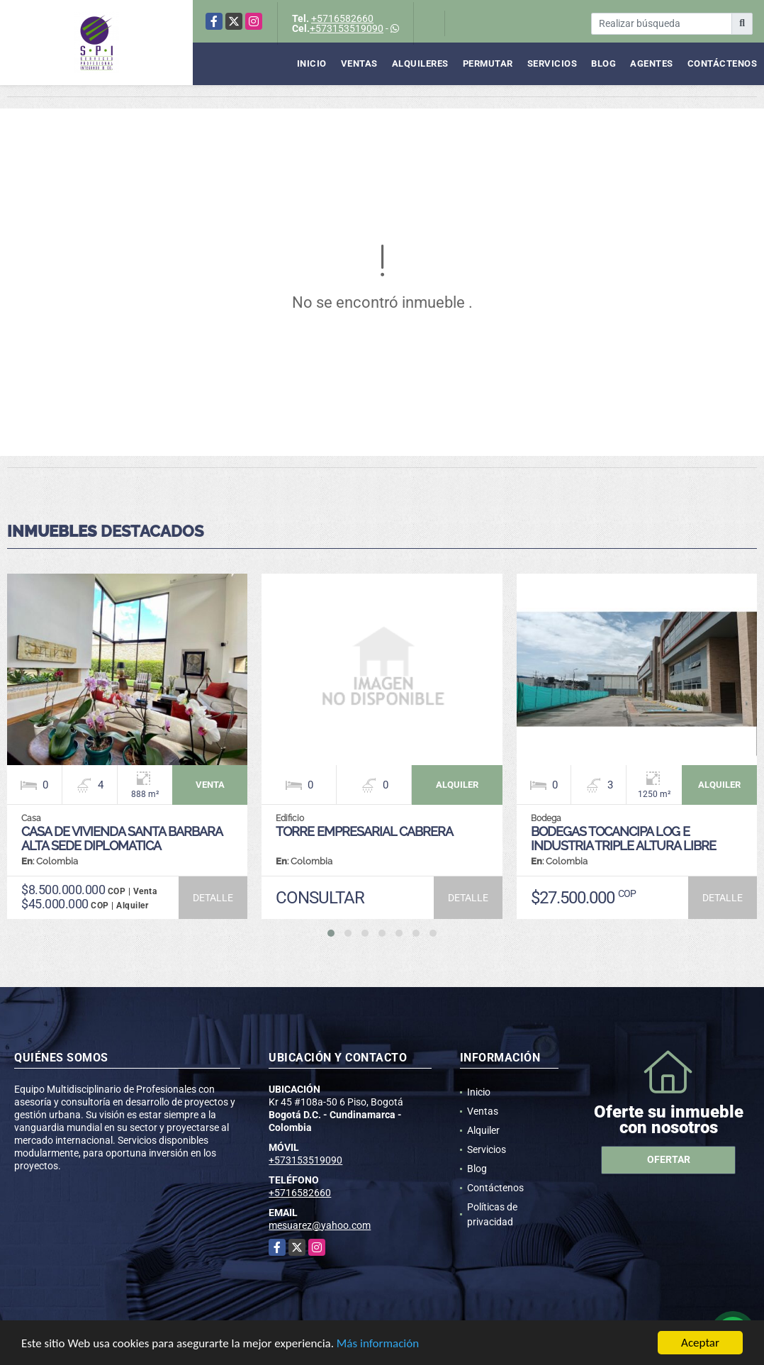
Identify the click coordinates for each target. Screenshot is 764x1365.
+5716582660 (342, 18)
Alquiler (483, 1130)
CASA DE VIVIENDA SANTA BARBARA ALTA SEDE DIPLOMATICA (121, 838)
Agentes (651, 63)
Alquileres (420, 63)
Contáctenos (722, 63)
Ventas (359, 63)
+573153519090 (346, 28)
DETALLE (213, 897)
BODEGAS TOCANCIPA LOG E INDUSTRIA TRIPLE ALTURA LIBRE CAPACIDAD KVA (623, 845)
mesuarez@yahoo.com (320, 1225)
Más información (378, 1344)
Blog (603, 63)
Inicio (312, 63)
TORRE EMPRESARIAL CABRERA (364, 831)
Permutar (488, 63)
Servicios (552, 63)
